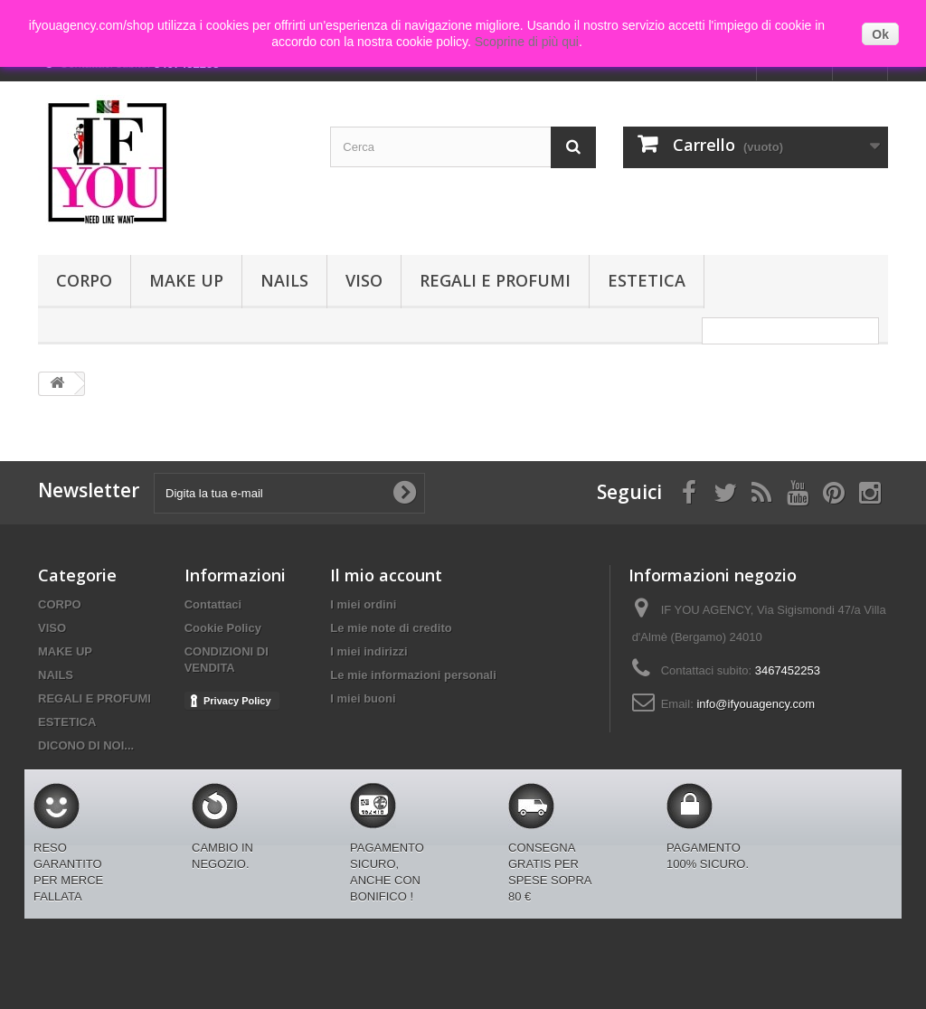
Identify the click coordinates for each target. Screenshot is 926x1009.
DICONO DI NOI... (86, 745)
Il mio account (386, 575)
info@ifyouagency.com (755, 704)
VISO (364, 280)
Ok (880, 34)
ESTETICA (646, 280)
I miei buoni (362, 698)
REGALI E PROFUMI (495, 280)
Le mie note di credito (390, 628)
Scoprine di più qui (527, 41)
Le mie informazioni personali (413, 675)
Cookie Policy (222, 628)
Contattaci (213, 604)
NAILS (284, 280)
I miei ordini (363, 604)
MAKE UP (186, 280)
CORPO (84, 280)
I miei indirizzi (368, 651)
